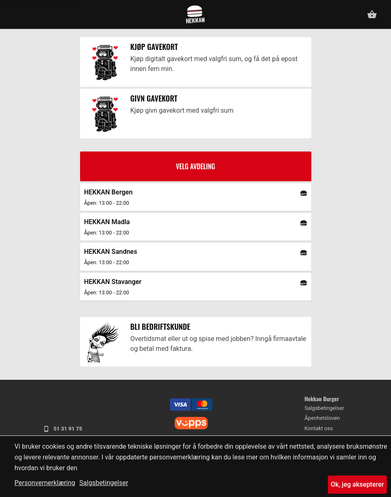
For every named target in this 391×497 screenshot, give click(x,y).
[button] (13, 13)
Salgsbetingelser (103, 483)
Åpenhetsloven (322, 418)
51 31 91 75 (62, 429)
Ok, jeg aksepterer (357, 484)
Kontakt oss (318, 428)
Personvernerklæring (44, 483)
